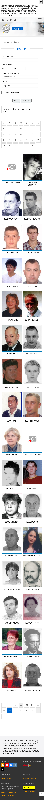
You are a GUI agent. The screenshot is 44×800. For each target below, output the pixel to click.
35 (27, 711)
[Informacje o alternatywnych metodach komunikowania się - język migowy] (11, 19)
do (15, 68)
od (3, 68)
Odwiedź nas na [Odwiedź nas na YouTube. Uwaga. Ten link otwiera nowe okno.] (7, 765)
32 (10, 711)
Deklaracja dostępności (30, 778)
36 (32, 711)
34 (21, 711)
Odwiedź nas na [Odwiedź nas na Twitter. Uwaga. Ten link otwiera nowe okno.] (2, 769)
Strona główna (6, 42)
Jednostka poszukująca (10, 73)
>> (14, 715)
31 (4, 711)
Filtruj (16, 101)
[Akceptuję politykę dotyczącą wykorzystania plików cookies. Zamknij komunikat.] (41, 2)
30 (38, 705)
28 (27, 705)
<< (3, 704)
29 (32, 705)
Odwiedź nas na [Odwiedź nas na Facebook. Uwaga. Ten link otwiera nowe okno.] (11, 765)
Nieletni (4, 82)
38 (4, 716)
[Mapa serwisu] (7, 19)
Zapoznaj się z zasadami (8, 792)
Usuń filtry (26, 101)
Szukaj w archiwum (13, 92)
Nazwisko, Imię (7, 56)
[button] (40, 20)
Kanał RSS (2, 765)
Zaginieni (17, 42)
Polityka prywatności (7, 795)
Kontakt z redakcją (6, 778)
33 (15, 711)
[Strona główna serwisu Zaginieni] (3, 19)
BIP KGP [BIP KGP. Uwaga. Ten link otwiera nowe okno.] (31, 765)
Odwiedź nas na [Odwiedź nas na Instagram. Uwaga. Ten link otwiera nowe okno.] (15, 765)
